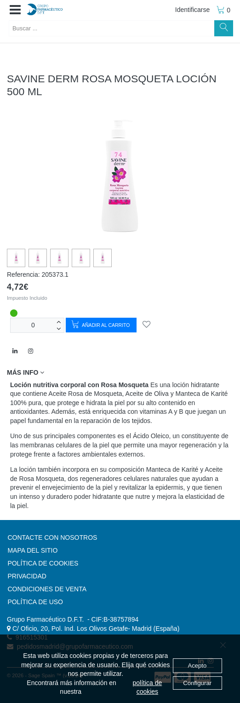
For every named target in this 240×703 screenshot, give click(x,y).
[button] (15, 10)
